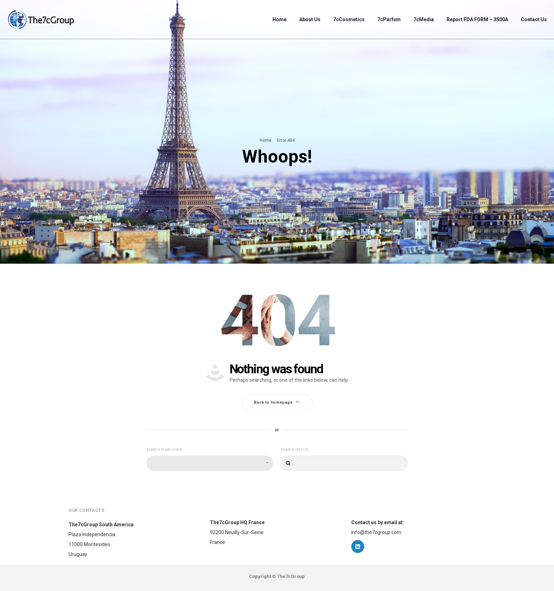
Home (265, 140)
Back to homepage (277, 402)
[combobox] (209, 463)
